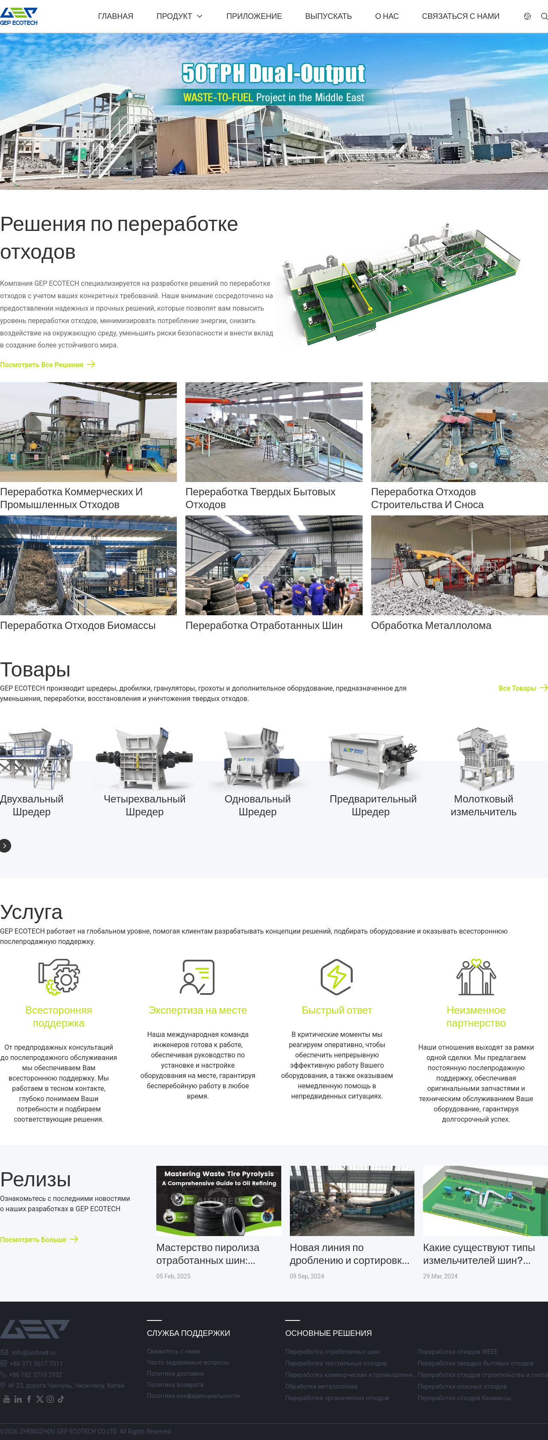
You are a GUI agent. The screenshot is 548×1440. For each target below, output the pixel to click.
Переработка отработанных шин (332, 1352)
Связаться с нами (461, 16)
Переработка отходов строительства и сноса (482, 1375)
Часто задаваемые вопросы (188, 1362)
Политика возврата (175, 1385)
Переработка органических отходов (337, 1398)
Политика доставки (175, 1373)
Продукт (174, 16)
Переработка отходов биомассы (464, 1398)
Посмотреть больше (33, 1240)
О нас (387, 16)
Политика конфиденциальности (193, 1396)
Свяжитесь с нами (173, 1351)
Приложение (254, 16)
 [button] (544, 16)
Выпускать (328, 16)
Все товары (517, 688)
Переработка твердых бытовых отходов (475, 1363)
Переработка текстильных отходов (336, 1363)
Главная (116, 16)
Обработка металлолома (321, 1386)
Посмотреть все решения (41, 365)
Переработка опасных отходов (461, 1386)
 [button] (527, 16)
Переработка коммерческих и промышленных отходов (365, 1375)
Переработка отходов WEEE (457, 1352)
